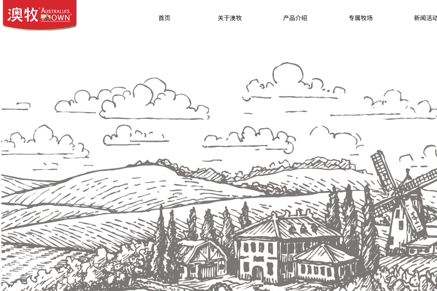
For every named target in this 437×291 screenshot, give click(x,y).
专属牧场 (361, 17)
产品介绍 (295, 17)
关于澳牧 (230, 17)
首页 (164, 17)
